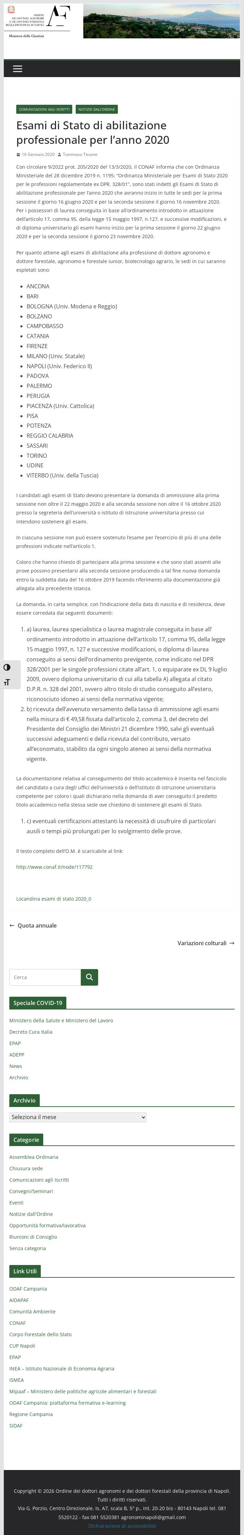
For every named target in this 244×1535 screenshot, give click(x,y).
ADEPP (16, 1054)
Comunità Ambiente (32, 1311)
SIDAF (15, 1425)
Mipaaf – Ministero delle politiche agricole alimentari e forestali (83, 1391)
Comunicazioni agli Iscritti (44, 109)
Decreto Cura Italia (31, 1032)
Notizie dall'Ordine (96, 109)
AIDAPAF (19, 1300)
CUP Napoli (22, 1345)
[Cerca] (89, 977)
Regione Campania (31, 1414)
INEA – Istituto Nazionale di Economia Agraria (61, 1368)
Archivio (18, 1077)
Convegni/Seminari (31, 1191)
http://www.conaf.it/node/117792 (54, 867)
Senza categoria (27, 1248)
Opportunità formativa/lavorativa (47, 1225)
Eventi (16, 1202)
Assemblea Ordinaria (33, 1157)
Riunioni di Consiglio (33, 1237)
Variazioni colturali (206, 943)
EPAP (15, 1043)
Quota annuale (33, 925)
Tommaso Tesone (80, 154)
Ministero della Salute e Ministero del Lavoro (61, 1020)
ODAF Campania (28, 1288)
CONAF (17, 1323)
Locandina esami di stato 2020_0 (53, 898)
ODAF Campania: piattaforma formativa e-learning (67, 1402)
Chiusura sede (26, 1168)
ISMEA (16, 1380)
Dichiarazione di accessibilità (122, 1526)
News (15, 1066)
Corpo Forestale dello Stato (40, 1334)
